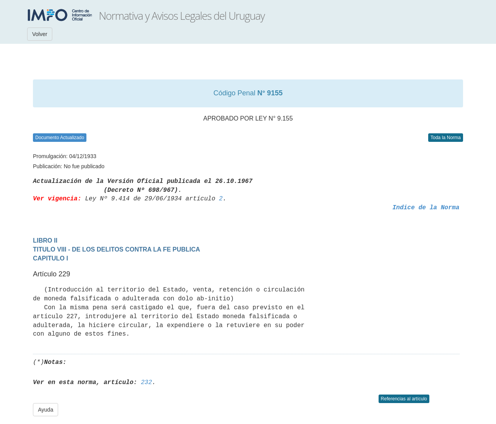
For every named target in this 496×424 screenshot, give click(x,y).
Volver (39, 34)
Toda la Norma (446, 137)
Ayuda (45, 410)
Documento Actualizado (59, 137)
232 (146, 382)
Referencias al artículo (404, 399)
